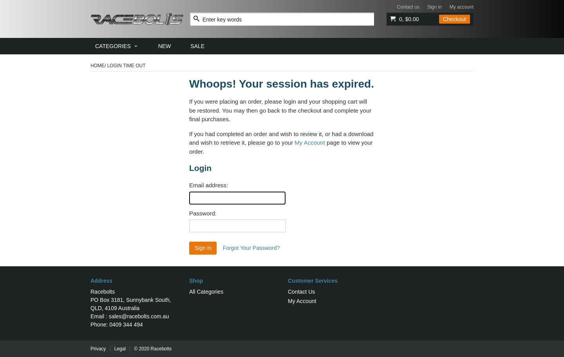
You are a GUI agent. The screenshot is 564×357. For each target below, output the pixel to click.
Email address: (208, 185)
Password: (203, 213)
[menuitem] (116, 46)
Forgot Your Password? (251, 248)
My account (462, 7)
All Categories (206, 292)
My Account (310, 142)
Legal (120, 349)
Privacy (98, 349)
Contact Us (301, 292)
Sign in (434, 7)
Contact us (408, 7)
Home (97, 65)
